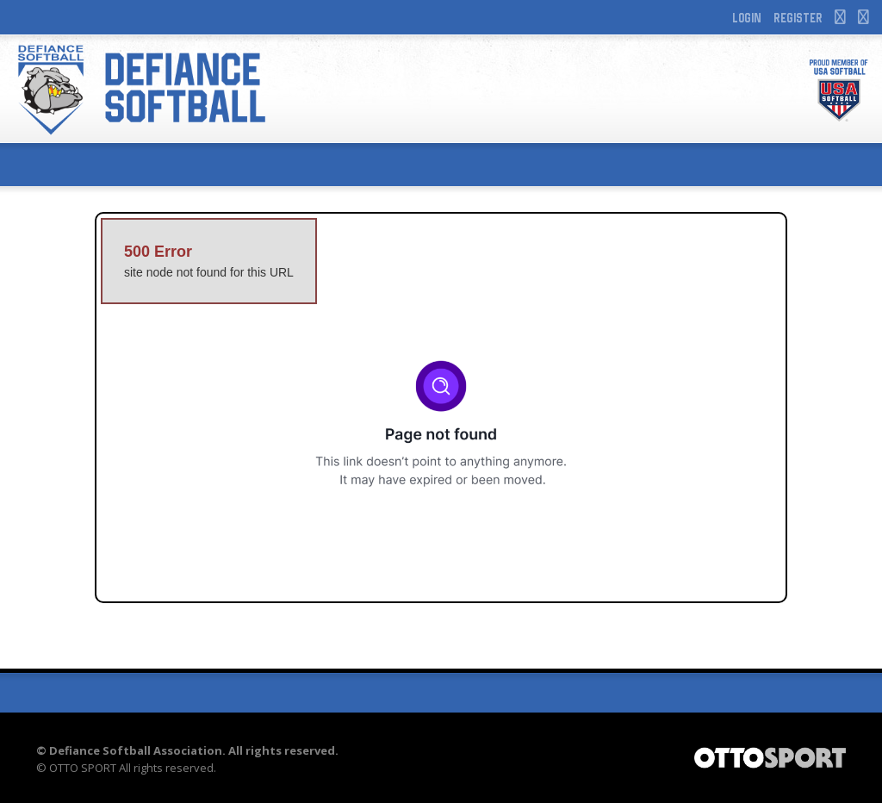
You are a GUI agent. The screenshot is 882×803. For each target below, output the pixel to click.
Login (746, 17)
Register (798, 17)
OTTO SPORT (82, 767)
